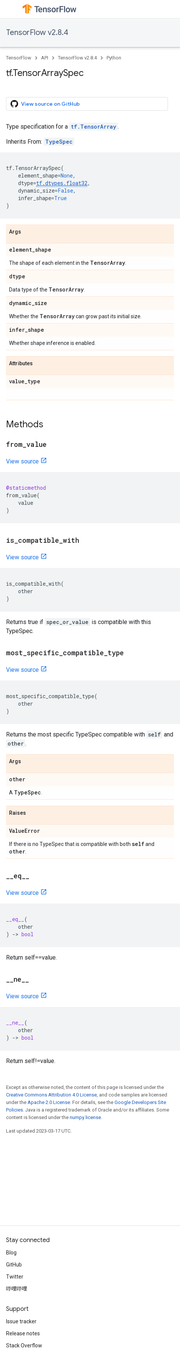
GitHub (14, 1265)
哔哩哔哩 (16, 1289)
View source (22, 461)
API (44, 58)
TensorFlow (18, 58)
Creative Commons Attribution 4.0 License (51, 1095)
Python (114, 58)
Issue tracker (21, 1321)
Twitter (14, 1277)
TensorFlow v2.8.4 (37, 32)
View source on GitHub (45, 104)
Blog (11, 1253)
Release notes (23, 1333)
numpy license (85, 1117)
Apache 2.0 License (48, 1102)
